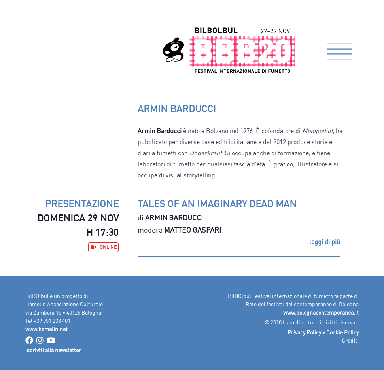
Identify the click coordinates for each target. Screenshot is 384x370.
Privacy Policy (304, 332)
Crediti (350, 340)
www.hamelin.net (46, 329)
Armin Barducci (174, 217)
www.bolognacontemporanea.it (321, 312)
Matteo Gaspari (192, 229)
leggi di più (324, 242)
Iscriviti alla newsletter (53, 350)
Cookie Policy (342, 332)
